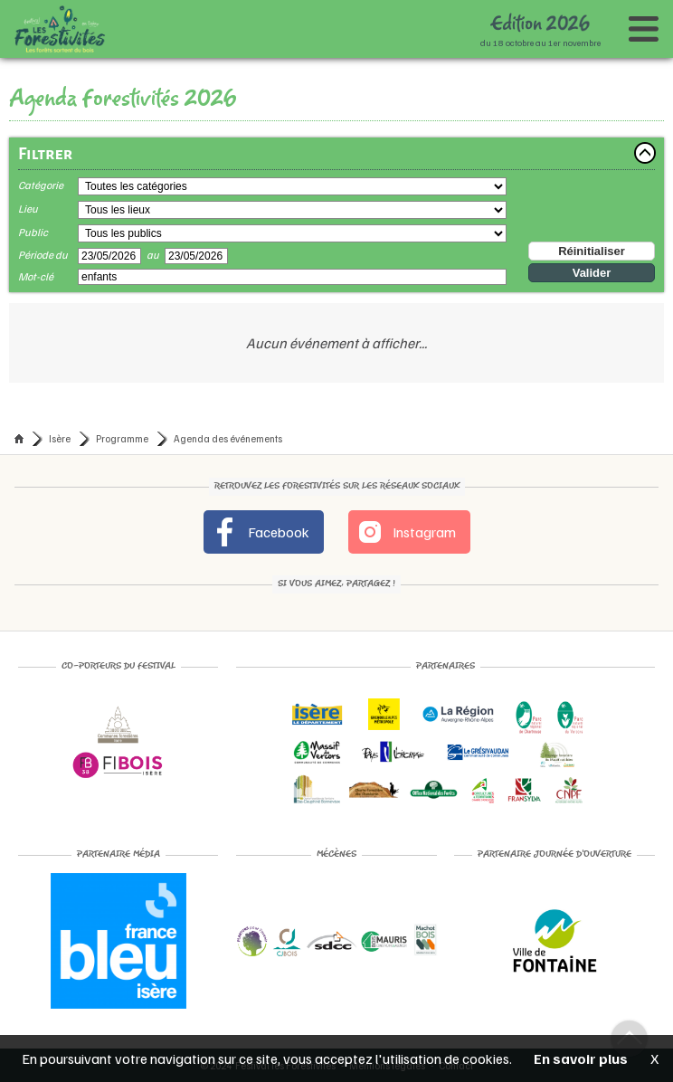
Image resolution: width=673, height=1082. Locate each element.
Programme (122, 438)
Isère (60, 438)
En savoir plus (581, 1058)
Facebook (260, 531)
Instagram (405, 531)
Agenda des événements (228, 438)
